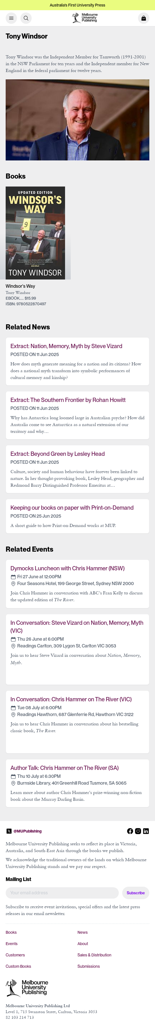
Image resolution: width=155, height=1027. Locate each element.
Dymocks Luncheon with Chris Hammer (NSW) (67, 568)
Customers (15, 955)
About (83, 943)
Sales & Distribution (94, 955)
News (83, 932)
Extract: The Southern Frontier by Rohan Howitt (68, 400)
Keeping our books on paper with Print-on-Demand (72, 507)
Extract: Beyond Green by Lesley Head (57, 453)
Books (11, 932)
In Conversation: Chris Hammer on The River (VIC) (71, 699)
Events (12, 943)
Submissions (89, 966)
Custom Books (18, 966)
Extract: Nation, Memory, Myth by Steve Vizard (66, 346)
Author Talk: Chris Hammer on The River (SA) (64, 768)
